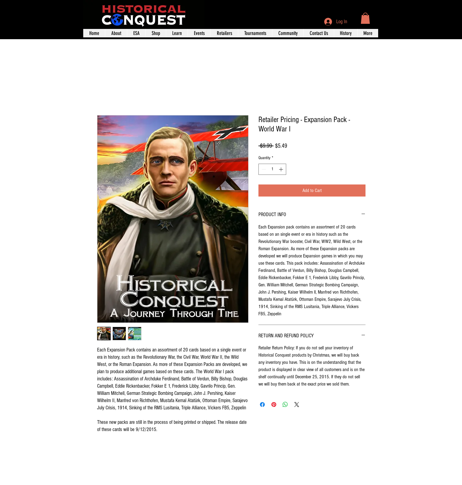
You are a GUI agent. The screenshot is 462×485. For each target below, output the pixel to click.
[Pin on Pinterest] (273, 404)
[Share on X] (296, 404)
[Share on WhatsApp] (285, 404)
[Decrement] (263, 169)
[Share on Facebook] (262, 404)
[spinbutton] (272, 169)
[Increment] (281, 169)
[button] (365, 18)
